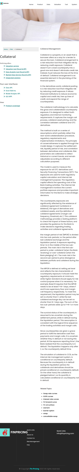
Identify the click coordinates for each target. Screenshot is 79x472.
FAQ (28, 445)
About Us (30, 435)
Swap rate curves (50, 393)
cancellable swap (50, 416)
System (74, 4)
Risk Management (33, 442)
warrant (46, 408)
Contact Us (31, 438)
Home (31, 4)
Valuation (57, 4)
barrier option (48, 411)
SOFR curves (48, 396)
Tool (66, 4)
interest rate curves (51, 399)
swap (45, 413)
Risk (11, 49)
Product (40, 4)
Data (48, 4)
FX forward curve (50, 402)
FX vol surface (48, 405)
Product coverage (13, 106)
